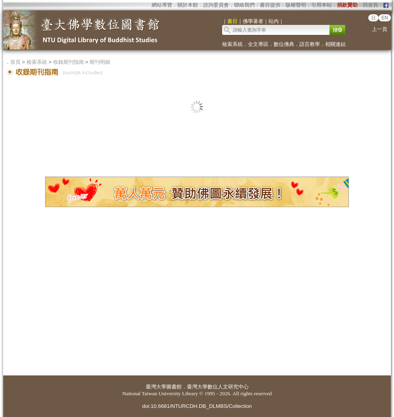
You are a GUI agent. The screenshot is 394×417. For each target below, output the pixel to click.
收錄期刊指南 (68, 62)
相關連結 (335, 44)
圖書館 (174, 387)
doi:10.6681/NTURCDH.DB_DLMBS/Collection (197, 406)
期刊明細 (99, 62)
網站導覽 (162, 5)
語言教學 (309, 44)
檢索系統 (232, 44)
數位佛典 (284, 44)
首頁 (15, 62)
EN (384, 18)
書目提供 (270, 5)
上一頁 (379, 29)
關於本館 (187, 5)
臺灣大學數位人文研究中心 (218, 387)
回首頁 (370, 5)
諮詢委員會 (216, 5)
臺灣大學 (156, 387)
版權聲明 (296, 5)
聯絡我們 (244, 5)
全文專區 (258, 44)
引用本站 (321, 5)
